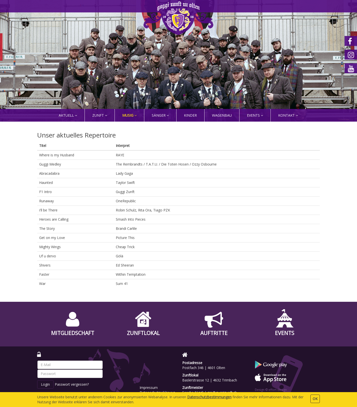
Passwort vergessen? (72, 384)
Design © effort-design (271, 390)
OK (315, 398)
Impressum (149, 387)
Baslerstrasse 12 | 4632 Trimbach (209, 380)
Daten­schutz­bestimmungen (209, 397)
